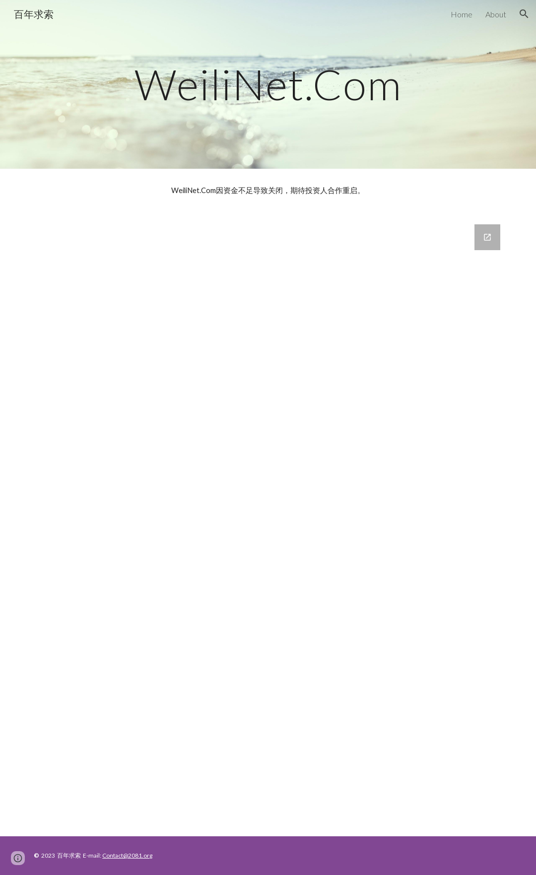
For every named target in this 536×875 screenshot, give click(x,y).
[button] (524, 14)
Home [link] (461, 14)
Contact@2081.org (127, 855)
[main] (267, 84)
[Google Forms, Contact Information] (268, 524)
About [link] (495, 14)
